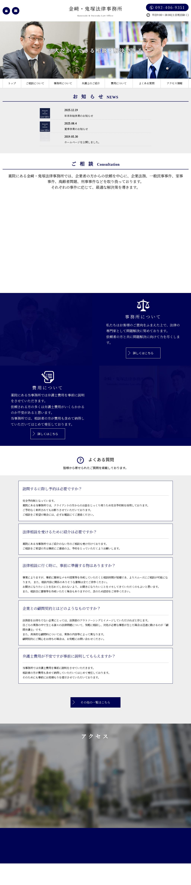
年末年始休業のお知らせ (78, 116)
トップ (12, 83)
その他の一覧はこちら (95, 702)
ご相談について (35, 83)
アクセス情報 (174, 83)
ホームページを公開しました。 (82, 142)
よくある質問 (146, 83)
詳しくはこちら (143, 353)
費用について (118, 83)
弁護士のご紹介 (91, 83)
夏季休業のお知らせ (76, 129)
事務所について (63, 83)
